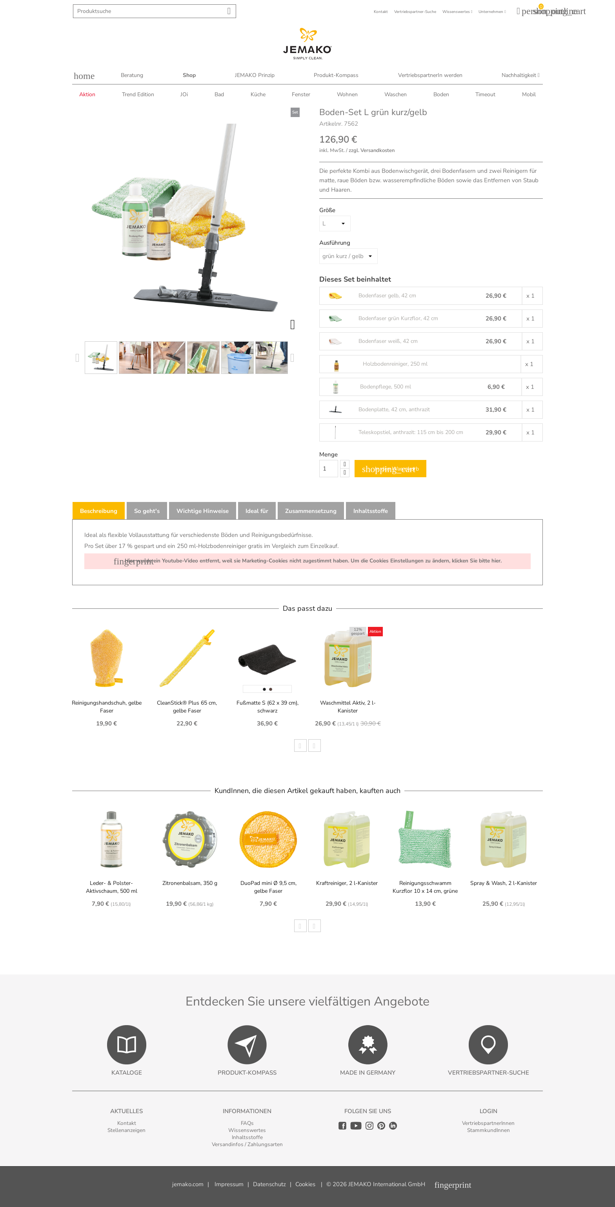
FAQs (247, 1123)
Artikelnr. (330, 123)
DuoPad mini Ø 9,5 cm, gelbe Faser (268, 887)
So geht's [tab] (147, 511)
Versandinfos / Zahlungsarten (247, 1144)
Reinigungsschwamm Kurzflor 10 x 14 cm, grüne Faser (425, 891)
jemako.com (188, 1184)
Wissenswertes (247, 1130)
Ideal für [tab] (257, 511)
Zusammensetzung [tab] (311, 511)
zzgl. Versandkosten (372, 150)
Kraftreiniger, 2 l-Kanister (347, 883)
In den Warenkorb (390, 469)
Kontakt (126, 1123)
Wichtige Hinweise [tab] (202, 511)
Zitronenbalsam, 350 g (189, 883)
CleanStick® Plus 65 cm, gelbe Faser (187, 706)
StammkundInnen (488, 1130)
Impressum (229, 1184)
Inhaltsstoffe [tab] (370, 511)
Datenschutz (269, 1184)
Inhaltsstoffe (247, 1137)
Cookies (305, 1184)
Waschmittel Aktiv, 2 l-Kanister (348, 706)
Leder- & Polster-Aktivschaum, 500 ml (111, 887)
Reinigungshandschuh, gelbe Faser (107, 706)
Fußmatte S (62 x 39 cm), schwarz (267, 706)
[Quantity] (328, 468)
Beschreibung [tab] (98, 511)
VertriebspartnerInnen (488, 1123)
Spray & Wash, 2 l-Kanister (503, 883)
